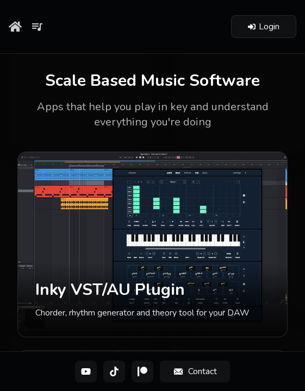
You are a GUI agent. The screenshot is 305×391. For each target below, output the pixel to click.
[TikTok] (114, 371)
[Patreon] (142, 371)
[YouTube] (86, 371)
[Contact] (195, 371)
